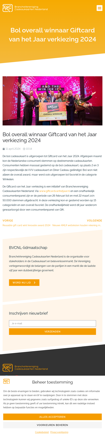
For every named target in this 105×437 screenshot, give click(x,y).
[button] (99, 8)
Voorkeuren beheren (52, 425)
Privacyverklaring (59, 432)
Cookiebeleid (42, 432)
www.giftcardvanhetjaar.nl (54, 191)
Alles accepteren (52, 416)
